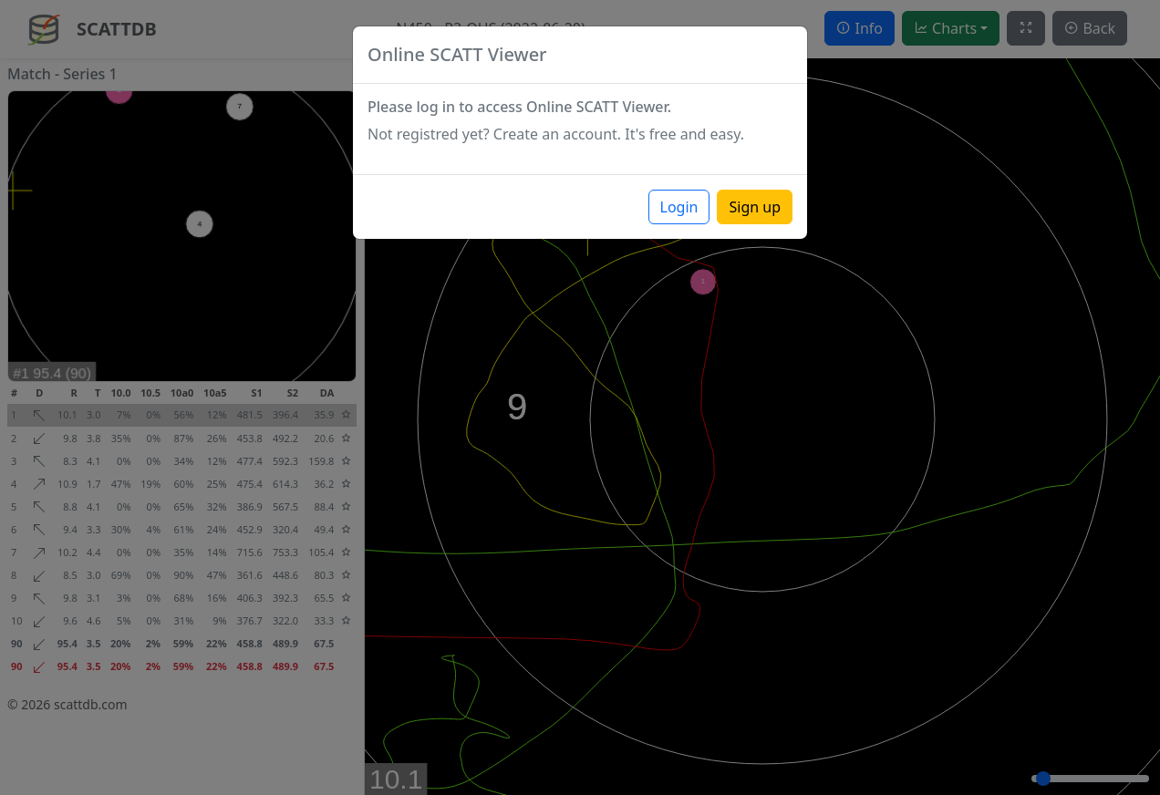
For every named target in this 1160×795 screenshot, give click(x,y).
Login (679, 207)
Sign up (755, 207)
